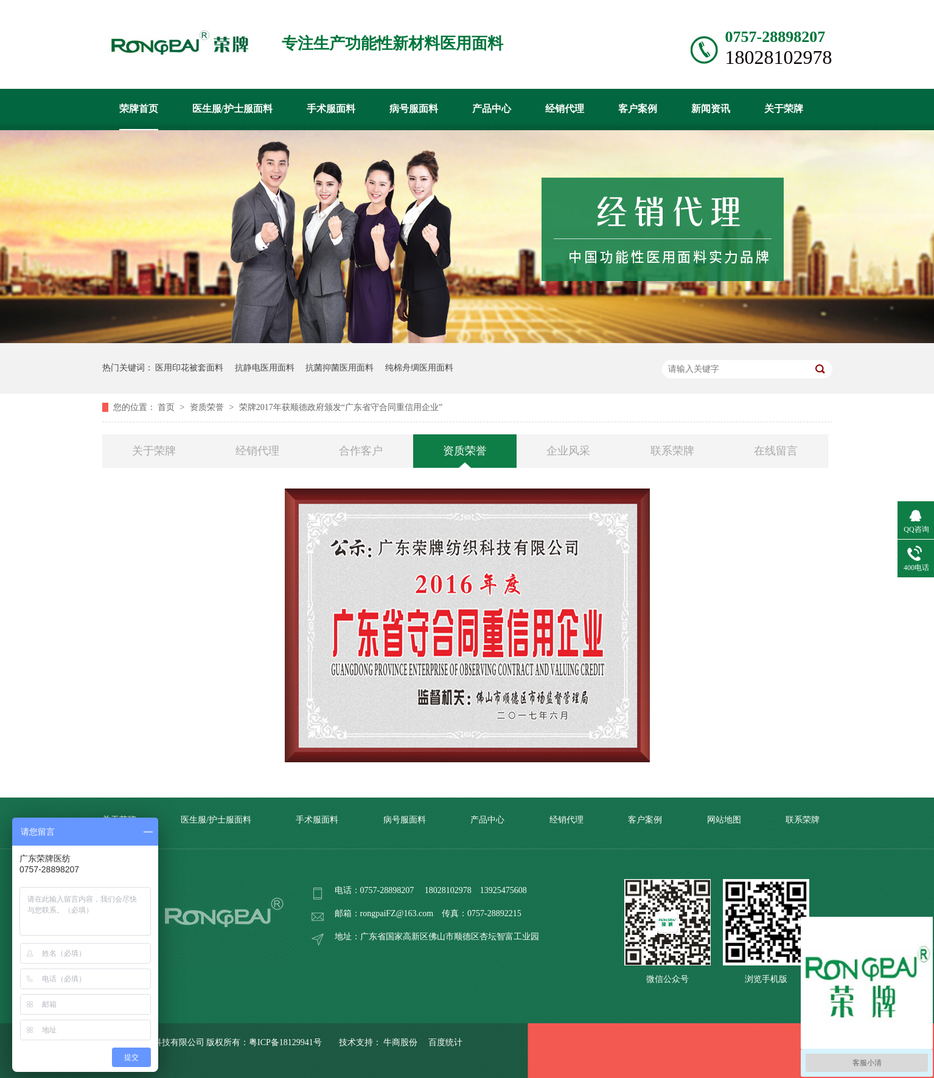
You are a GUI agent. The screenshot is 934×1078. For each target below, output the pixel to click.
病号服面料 (413, 108)
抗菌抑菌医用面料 (339, 367)
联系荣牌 (672, 451)
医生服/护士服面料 (232, 108)
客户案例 (637, 108)
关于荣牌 (783, 108)
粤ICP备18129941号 (285, 1042)
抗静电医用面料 (264, 367)
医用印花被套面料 (189, 367)
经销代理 (564, 108)
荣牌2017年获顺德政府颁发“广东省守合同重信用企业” (340, 407)
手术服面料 (331, 108)
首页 (167, 407)
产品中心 (491, 108)
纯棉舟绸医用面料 (419, 367)
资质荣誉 (208, 407)
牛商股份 (400, 1042)
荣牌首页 (138, 108)
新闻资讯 (710, 108)
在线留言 (776, 451)
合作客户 (361, 451)
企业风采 (568, 451)
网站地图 (724, 819)
